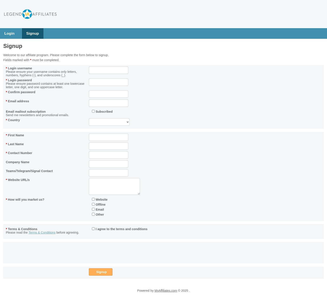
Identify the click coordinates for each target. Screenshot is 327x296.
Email (98, 209)
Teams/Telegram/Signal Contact (29, 171)
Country (13, 120)
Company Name (17, 162)
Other (98, 214)
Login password (19, 80)
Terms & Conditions (21, 229)
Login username (19, 68)
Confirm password (20, 92)
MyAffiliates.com (166, 290)
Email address (17, 101)
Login (9, 33)
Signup (32, 33)
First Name (15, 135)
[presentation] (122, 252)
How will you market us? (25, 199)
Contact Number (19, 153)
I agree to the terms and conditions (119, 229)
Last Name (15, 144)
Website (99, 199)
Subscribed (102, 111)
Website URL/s (18, 180)
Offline (99, 204)
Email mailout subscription (26, 111)
